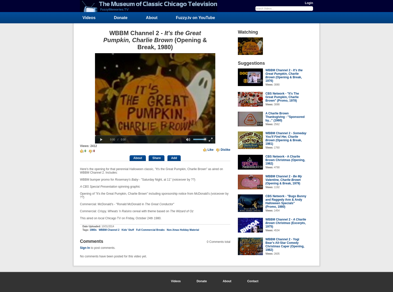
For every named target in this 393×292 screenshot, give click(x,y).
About (151, 18)
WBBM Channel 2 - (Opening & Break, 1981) (285, 138)
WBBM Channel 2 (109, 230)
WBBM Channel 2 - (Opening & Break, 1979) (283, 180)
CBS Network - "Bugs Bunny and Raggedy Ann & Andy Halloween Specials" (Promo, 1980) (285, 201)
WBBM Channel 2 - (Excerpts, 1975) (285, 223)
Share (156, 158)
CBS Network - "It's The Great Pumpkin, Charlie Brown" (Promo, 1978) (282, 97)
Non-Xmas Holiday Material (183, 230)
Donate (121, 18)
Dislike (225, 150)
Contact (252, 281)
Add (174, 158)
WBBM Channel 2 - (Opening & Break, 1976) (284, 75)
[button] (101, 139)
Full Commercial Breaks (150, 230)
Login (309, 3)
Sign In (85, 248)
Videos (88, 18)
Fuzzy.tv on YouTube (195, 18)
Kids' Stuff (128, 230)
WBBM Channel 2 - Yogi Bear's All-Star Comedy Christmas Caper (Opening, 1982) (284, 245)
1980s (93, 230)
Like (211, 150)
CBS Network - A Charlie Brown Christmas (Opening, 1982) (285, 160)
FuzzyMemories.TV (150, 6)
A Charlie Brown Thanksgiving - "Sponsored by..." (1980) (285, 117)
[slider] (155, 135)
